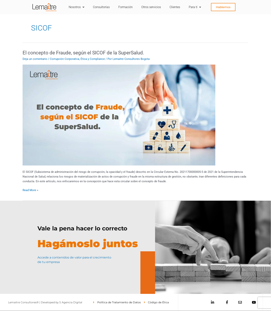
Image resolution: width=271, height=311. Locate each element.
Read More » (30, 190)
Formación (125, 7)
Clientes (175, 7)
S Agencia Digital (70, 302)
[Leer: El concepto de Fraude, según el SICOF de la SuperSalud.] (119, 115)
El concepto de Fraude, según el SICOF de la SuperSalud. (84, 53)
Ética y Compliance (93, 59)
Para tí (195, 7)
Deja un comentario (35, 59)
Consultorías (101, 7)
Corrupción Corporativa (64, 59)
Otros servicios (151, 7)
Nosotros (76, 7)
